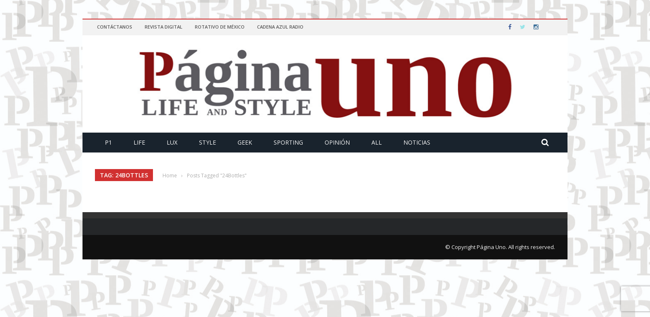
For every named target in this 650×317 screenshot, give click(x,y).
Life (139, 142)
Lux (172, 142)
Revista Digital (163, 27)
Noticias (416, 142)
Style (207, 142)
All (376, 142)
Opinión (337, 142)
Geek (245, 142)
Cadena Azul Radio (280, 27)
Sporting (288, 142)
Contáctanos (114, 27)
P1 (108, 142)
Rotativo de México (220, 27)
